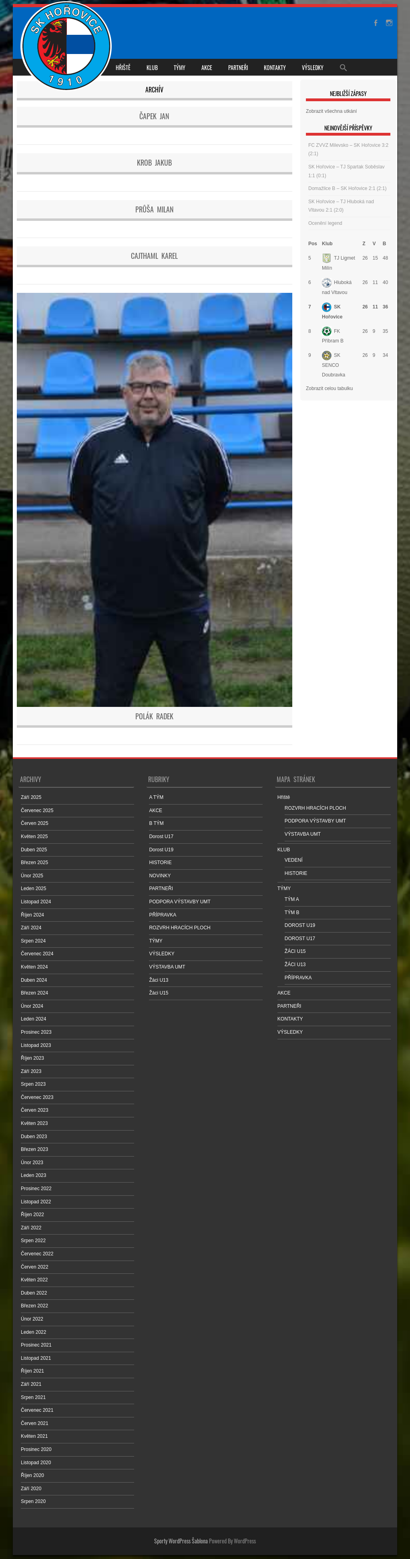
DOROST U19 (300, 925)
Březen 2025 (34, 862)
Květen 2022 (34, 1280)
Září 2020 (31, 1488)
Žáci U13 (158, 980)
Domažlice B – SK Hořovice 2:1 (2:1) (347, 188)
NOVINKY (160, 876)
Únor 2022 (32, 1319)
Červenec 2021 (37, 1410)
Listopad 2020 (36, 1462)
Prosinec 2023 (36, 1032)
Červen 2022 (34, 1267)
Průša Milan (154, 209)
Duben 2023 (34, 1136)
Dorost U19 (161, 850)
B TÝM (156, 823)
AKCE (206, 67)
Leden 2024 (33, 1019)
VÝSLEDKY (313, 67)
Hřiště (123, 67)
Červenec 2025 (37, 810)
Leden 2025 (33, 888)
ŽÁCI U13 (295, 964)
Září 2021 (31, 1384)
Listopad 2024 (36, 902)
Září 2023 (31, 1071)
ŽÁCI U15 (295, 951)
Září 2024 (31, 928)
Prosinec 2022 (36, 1188)
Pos (312, 243)
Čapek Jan (154, 116)
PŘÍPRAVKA (162, 915)
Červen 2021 (34, 1423)
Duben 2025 (34, 850)
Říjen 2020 (32, 1475)
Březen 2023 (34, 1149)
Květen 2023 (34, 1123)
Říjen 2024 (32, 915)
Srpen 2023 (33, 1084)
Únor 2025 (32, 876)
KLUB (152, 67)
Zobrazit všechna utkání (331, 111)
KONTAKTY (275, 67)
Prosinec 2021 (36, 1345)
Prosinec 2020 (36, 1449)
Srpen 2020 (33, 1501)
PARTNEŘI (238, 67)
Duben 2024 (34, 980)
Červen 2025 (34, 823)
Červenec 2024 (37, 954)
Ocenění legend (325, 223)
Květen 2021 (34, 1436)
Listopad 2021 (36, 1358)
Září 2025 (31, 797)
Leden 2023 (33, 1175)
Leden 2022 (33, 1332)
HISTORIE (160, 862)
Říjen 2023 (32, 1058)
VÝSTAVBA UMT (167, 967)
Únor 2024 (32, 1006)
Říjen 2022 (32, 1214)
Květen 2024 (34, 967)
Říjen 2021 (32, 1371)
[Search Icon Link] (344, 67)
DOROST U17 (300, 938)
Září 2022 (31, 1228)
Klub (327, 243)
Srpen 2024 (33, 941)
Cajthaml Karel (154, 255)
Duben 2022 (34, 1293)
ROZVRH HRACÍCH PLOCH (179, 928)
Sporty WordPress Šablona (181, 1541)
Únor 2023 (32, 1162)
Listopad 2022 (36, 1202)
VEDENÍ (294, 860)
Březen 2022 (34, 1306)
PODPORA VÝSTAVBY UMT (179, 902)
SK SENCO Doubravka (333, 365)
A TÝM (156, 797)
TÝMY (179, 67)
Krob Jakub (154, 162)
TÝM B (292, 912)
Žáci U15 (158, 993)
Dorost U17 (161, 836)
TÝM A (292, 899)
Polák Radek (154, 716)
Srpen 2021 (33, 1397)
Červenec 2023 (37, 1097)
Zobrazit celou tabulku (329, 388)
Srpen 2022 (33, 1240)
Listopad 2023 (36, 1045)
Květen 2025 (34, 836)
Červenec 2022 (37, 1254)
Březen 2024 (34, 993)
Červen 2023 (34, 1110)
